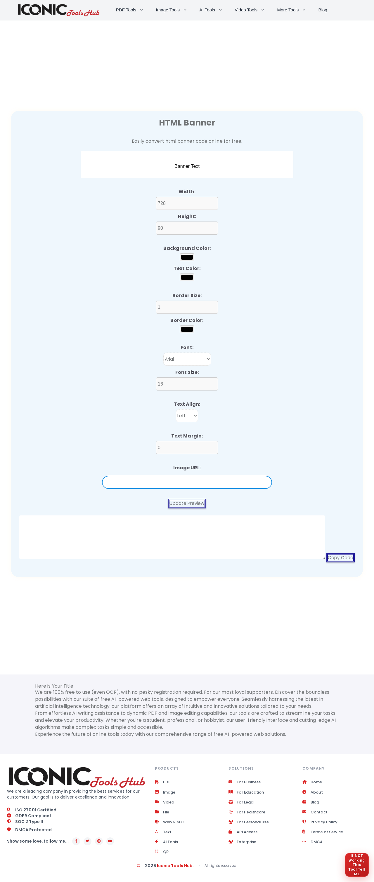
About (313, 793)
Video (165, 804)
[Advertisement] (187, 61)
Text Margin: (187, 436)
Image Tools (172, 9)
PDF (162, 783)
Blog (322, 9)
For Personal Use (250, 825)
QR (162, 857)
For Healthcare (248, 814)
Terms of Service (324, 836)
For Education (247, 793)
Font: (187, 347)
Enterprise (243, 846)
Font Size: (187, 372)
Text (163, 836)
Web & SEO (170, 825)
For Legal (242, 804)
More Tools (292, 9)
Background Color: (187, 248)
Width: (187, 191)
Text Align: (187, 404)
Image (166, 793)
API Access (244, 836)
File (162, 814)
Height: (187, 216)
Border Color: (186, 320)
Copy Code (341, 558)
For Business (245, 783)
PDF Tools (130, 9)
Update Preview (187, 503)
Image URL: (187, 467)
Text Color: (187, 268)
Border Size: (187, 295)
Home (312, 783)
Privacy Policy (321, 825)
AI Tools (211, 9)
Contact (315, 814)
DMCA (312, 846)
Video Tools (250, 9)
